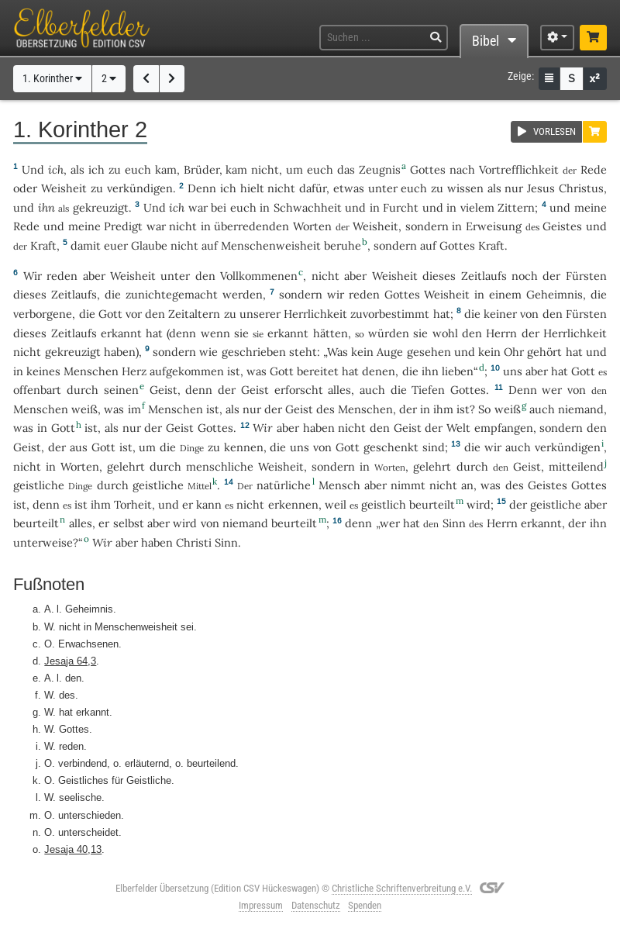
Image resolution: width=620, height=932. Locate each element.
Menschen (91, 371)
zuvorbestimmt (389, 313)
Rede (593, 169)
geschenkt (390, 447)
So (484, 409)
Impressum (261, 905)
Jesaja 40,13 (73, 849)
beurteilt (432, 504)
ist (81, 504)
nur (514, 188)
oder (25, 188)
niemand (581, 409)
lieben (458, 371)
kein (362, 351)
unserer (260, 313)
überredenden (251, 226)
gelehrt (126, 466)
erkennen (293, 504)
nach (462, 169)
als (494, 188)
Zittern (516, 207)
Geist (163, 389)
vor (134, 313)
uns (512, 371)
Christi (194, 542)
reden (62, 275)
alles (339, 389)
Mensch (339, 485)
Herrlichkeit (315, 313)
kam (166, 169)
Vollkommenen (259, 275)
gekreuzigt (101, 207)
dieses (439, 275)
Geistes (562, 226)
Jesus (541, 188)
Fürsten (586, 275)
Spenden (364, 905)
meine (590, 207)
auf (210, 245)
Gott (110, 313)
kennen (244, 447)
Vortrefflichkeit (519, 169)
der (551, 275)
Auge (390, 351)
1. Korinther (52, 78)
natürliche (284, 485)
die (113, 294)
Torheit (133, 504)
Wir (263, 427)
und (23, 207)
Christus (581, 188)
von (322, 447)
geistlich (383, 504)
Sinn (454, 523)
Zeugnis (380, 169)
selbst (128, 523)
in (265, 207)
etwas (348, 188)
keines (43, 371)
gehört (544, 351)
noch (525, 275)
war (198, 207)
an (467, 485)
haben (157, 542)
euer (116, 245)
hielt (252, 188)
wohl (445, 333)
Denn (202, 188)
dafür (312, 188)
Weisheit (64, 188)
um (147, 447)
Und (33, 169)
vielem (477, 207)
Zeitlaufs (484, 275)
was (256, 371)
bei (218, 207)
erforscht (298, 389)
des (325, 409)
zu (114, 169)
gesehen (429, 351)
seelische (80, 797)
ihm (443, 409)
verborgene (42, 313)
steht (303, 351)
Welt (458, 427)
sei (187, 626)
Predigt (123, 226)
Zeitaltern (194, 313)
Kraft (43, 245)
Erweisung (494, 226)
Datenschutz (315, 905)
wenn (215, 333)
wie (208, 351)
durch (82, 389)
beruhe (342, 245)
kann (209, 504)
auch (372, 389)
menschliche (219, 466)
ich (56, 169)
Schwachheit (308, 207)
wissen (465, 188)
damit (86, 245)
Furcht (400, 207)
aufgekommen (187, 371)
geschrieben (254, 351)
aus (79, 447)
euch (138, 169)
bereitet (318, 371)
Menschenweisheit (271, 245)
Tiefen (428, 389)
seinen (121, 389)
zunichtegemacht (172, 294)
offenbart (37, 389)
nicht (265, 169)
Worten (312, 226)
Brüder (201, 169)
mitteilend (576, 466)
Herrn (501, 333)
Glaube (149, 245)
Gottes (428, 169)
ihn (46, 207)
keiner (500, 313)
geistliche (38, 485)
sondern (427, 226)
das (346, 169)
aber (94, 275)
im (134, 409)
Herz (134, 371)
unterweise (43, 542)
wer (552, 389)
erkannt (121, 333)
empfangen (503, 427)
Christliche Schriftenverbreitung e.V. (402, 888)
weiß (84, 409)
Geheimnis (554, 294)
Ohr (514, 351)
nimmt (408, 485)
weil (335, 504)
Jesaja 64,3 (70, 660)
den (205, 275)
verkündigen (140, 188)
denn (182, 333)
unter (383, 188)
